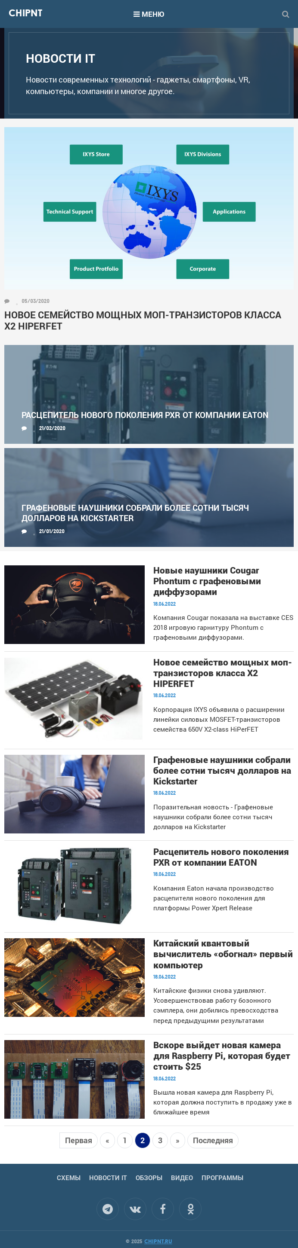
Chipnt (25, 14)
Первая (78, 1140)
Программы (222, 1177)
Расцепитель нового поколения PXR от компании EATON (145, 414)
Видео (182, 1177)
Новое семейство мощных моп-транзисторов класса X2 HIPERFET (142, 320)
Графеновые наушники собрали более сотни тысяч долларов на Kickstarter (135, 512)
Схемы (69, 1177)
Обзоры (149, 1177)
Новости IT (108, 1177)
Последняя (213, 1140)
